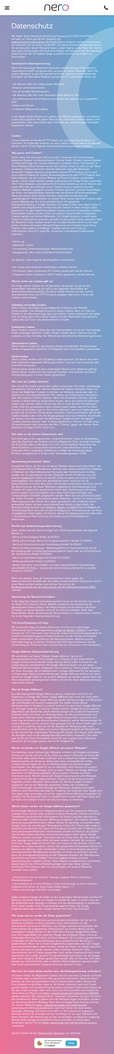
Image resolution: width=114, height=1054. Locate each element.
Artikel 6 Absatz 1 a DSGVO (62, 507)
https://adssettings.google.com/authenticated (61, 1005)
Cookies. (51, 1045)
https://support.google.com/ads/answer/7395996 (71, 993)
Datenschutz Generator (52, 1033)
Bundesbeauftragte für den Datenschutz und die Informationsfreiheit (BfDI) (53, 587)
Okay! (71, 1043)
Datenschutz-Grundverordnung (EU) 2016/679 (37, 42)
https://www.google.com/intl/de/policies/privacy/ (70, 1022)
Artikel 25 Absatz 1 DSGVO (70, 630)
